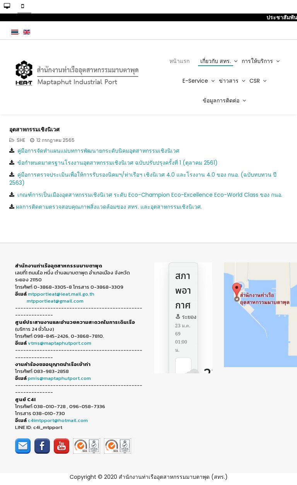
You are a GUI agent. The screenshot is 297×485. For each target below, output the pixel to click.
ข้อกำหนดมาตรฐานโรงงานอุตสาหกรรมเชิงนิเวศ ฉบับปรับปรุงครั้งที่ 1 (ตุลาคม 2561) (117, 163)
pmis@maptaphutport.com (59, 378)
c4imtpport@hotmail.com (58, 420)
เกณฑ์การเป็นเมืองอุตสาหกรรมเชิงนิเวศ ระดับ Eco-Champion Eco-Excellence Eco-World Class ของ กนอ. (149, 195)
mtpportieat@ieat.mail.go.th (61, 294)
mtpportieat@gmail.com (55, 301)
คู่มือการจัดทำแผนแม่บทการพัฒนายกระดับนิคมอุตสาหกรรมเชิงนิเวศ (98, 151)
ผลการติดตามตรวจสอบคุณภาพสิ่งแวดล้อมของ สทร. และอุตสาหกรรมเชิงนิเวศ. (109, 207)
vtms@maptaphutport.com (59, 343)
